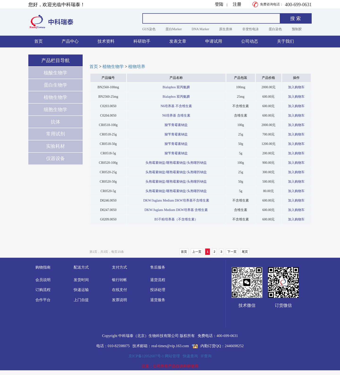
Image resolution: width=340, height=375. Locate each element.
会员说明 (43, 280)
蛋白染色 (275, 29)
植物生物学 (113, 66)
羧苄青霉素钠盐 (176, 125)
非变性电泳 (250, 29)
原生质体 (225, 29)
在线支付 (119, 290)
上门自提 (81, 300)
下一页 (232, 251)
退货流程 (157, 280)
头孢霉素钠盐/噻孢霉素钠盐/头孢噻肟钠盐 (176, 162)
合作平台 (43, 300)
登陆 (219, 4)
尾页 (245, 251)
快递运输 (81, 290)
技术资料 (106, 41)
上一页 (196, 251)
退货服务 (157, 300)
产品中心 (70, 41)
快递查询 (190, 356)
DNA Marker (200, 29)
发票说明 (119, 300)
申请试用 (213, 41)
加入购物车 (296, 87)
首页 (38, 41)
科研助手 (141, 41)
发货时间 (81, 280)
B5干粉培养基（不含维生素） (176, 219)
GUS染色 (149, 29)
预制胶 (297, 29)
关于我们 (285, 41)
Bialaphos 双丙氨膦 (176, 87)
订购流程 (43, 290)
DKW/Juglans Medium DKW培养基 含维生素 (176, 210)
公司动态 (249, 41)
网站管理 (172, 356)
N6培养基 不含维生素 (176, 106)
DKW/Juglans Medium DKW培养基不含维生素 (176, 200)
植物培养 (136, 66)
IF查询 (206, 356)
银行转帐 (119, 280)
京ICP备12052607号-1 (146, 356)
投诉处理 (157, 290)
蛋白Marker (174, 29)
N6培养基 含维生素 (176, 115)
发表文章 (177, 41)
